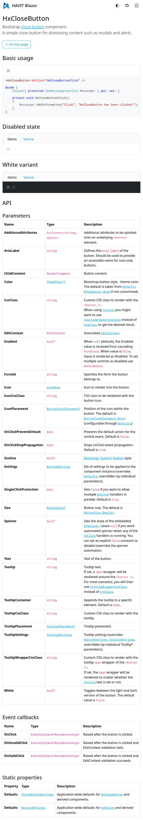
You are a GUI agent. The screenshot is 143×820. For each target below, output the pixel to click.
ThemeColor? (56, 282)
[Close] (8, 70)
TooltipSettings (59, 635)
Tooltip (108, 310)
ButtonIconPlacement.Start (105, 418)
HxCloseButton (112, 794)
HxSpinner (91, 526)
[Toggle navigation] (137, 6)
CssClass (90, 325)
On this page (16, 44)
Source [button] (28, 139)
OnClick (103, 494)
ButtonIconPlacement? (63, 409)
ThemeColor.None (97, 292)
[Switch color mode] (117, 6)
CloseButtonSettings (38, 794)
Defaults (129, 287)
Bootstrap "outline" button (104, 458)
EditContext (110, 333)
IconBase (53, 387)
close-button (32, 26)
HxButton (107, 808)
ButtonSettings (58, 467)
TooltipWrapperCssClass (102, 320)
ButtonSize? (56, 508)
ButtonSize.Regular (99, 513)
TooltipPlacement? (61, 626)
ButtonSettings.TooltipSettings (109, 639)
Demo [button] (12, 139)
